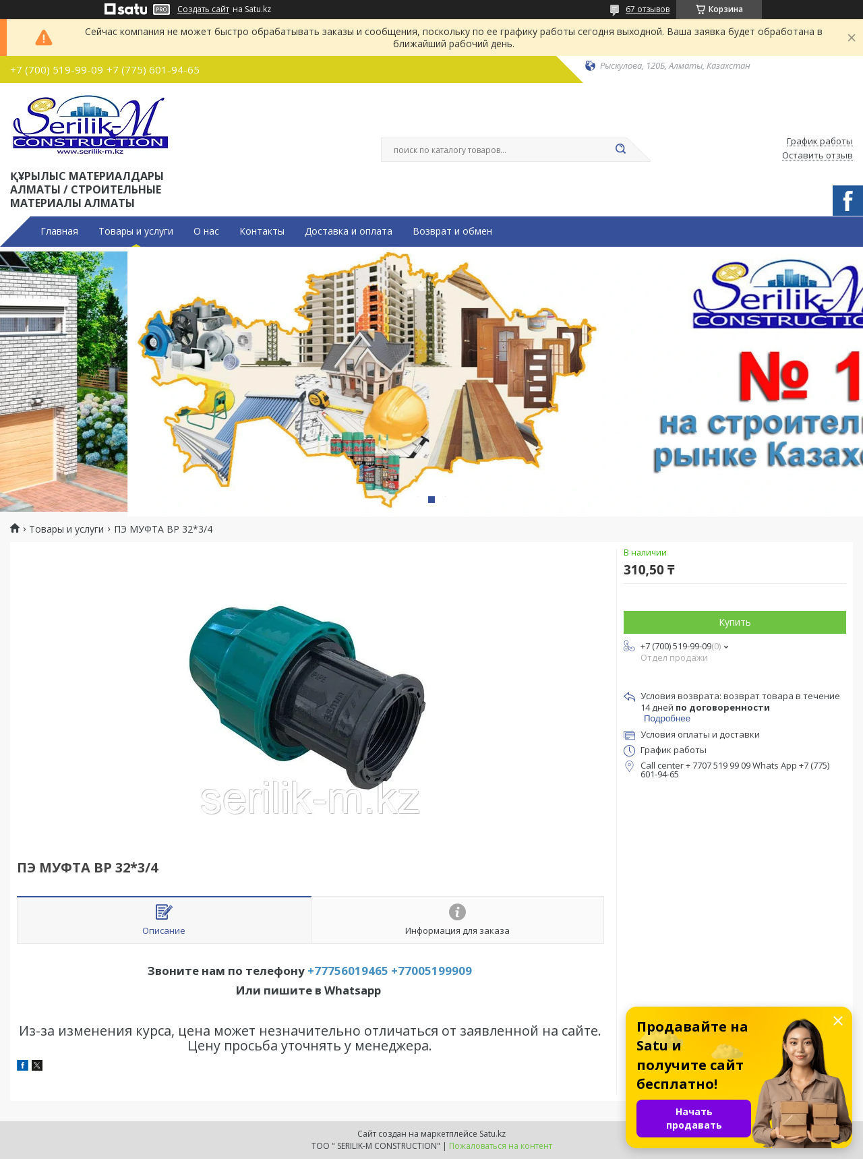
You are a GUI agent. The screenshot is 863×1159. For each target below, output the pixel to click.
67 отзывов (647, 9)
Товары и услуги (135, 231)
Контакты (262, 231)
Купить (735, 622)
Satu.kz (492, 1133)
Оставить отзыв (817, 155)
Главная (59, 231)
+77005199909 (431, 970)
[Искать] (620, 150)
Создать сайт (203, 9)
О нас (206, 231)
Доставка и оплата (348, 231)
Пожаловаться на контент (500, 1146)
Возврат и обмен (452, 231)
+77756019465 (347, 970)
